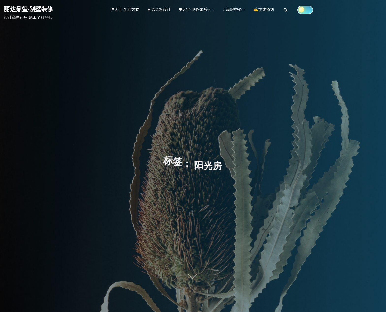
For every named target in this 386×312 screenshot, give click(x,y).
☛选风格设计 (161, 10)
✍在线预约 (270, 10)
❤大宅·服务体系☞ (198, 10)
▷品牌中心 (237, 10)
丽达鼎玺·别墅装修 (28, 9)
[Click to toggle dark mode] (312, 10)
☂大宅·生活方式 (125, 10)
